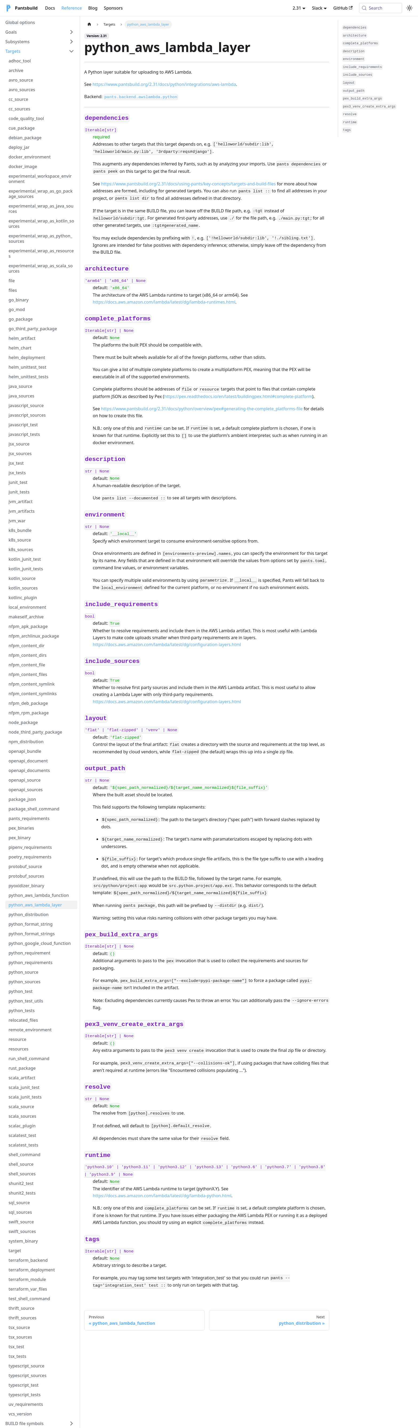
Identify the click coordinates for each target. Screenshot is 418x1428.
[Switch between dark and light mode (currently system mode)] (409, 8)
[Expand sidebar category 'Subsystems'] (71, 41)
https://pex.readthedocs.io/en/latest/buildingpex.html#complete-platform (238, 396)
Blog (92, 8)
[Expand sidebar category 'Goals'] (71, 32)
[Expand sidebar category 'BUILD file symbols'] (71, 1423)
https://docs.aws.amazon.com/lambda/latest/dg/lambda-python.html (162, 1196)
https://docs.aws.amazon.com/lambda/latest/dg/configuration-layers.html (167, 644)
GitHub (342, 8)
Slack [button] (317, 8)
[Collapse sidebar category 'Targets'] (71, 51)
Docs (50, 8)
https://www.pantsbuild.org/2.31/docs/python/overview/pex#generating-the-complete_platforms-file (202, 409)
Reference (71, 8)
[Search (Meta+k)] (380, 8)
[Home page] (89, 24)
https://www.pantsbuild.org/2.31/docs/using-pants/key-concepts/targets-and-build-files (188, 184)
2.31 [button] (297, 8)
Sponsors (113, 8)
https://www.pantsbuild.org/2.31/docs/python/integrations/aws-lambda (164, 84)
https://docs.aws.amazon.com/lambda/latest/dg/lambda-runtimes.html (164, 302)
